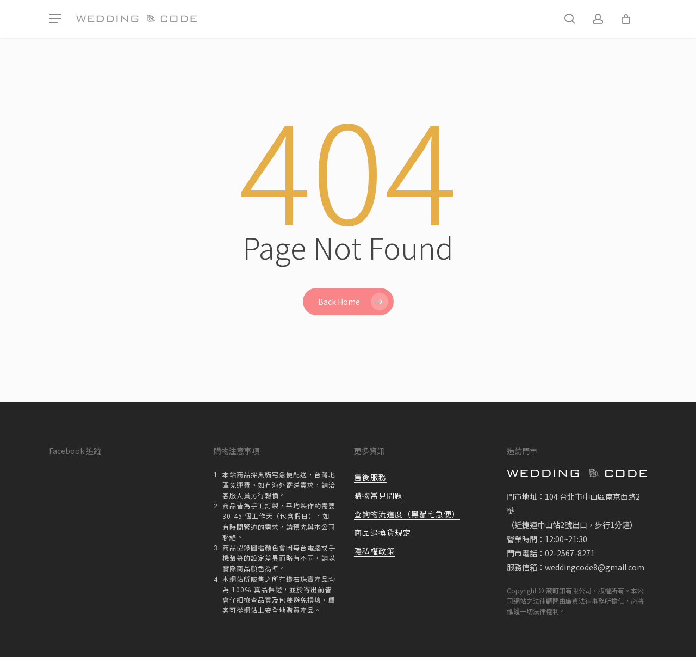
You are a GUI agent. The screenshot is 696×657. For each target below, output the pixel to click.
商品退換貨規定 (382, 532)
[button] (55, 18)
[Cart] (626, 19)
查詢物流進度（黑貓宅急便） (407, 513)
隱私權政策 (374, 550)
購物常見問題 (378, 495)
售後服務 (370, 476)
